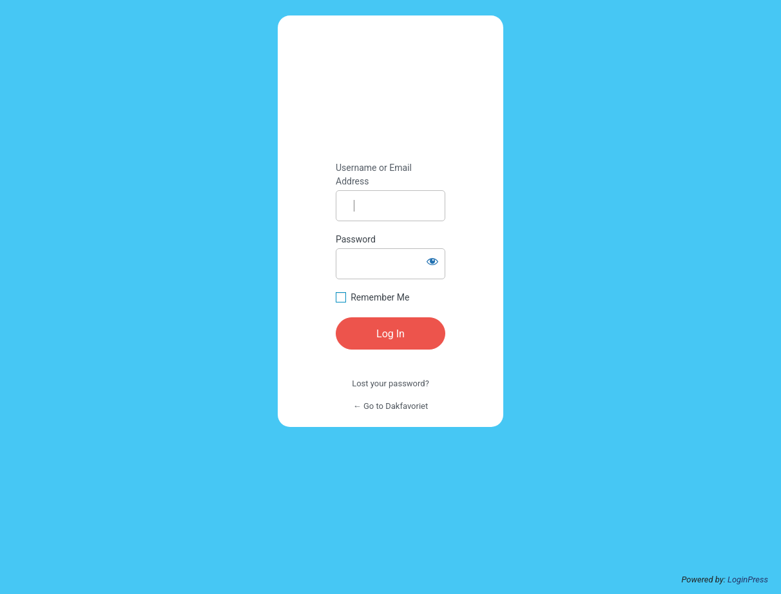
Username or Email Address (374, 174)
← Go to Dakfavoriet (391, 406)
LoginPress (748, 579)
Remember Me (380, 297)
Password (356, 239)
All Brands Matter (390, 89)
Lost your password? (390, 383)
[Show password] (432, 261)
